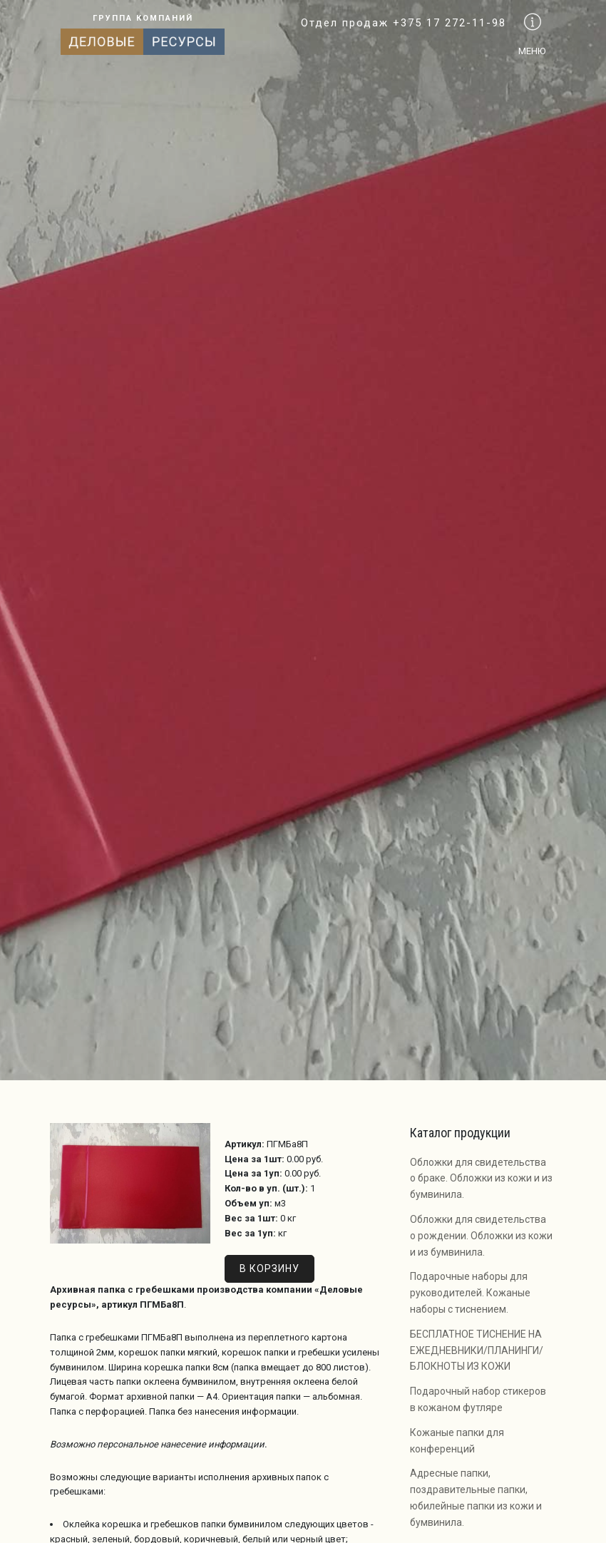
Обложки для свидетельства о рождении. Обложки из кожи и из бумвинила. (481, 1236)
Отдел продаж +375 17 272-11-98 (403, 22)
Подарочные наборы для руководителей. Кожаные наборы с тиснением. (470, 1293)
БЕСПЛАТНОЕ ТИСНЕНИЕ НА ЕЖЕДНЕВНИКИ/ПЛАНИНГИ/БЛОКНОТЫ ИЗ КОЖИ (476, 1350)
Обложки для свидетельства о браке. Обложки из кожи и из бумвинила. (481, 1179)
